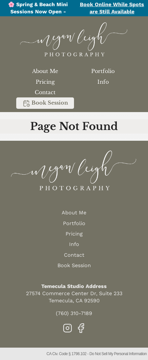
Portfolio (103, 71)
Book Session (45, 103)
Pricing (45, 82)
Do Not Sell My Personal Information (118, 354)
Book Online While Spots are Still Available (112, 8)
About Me (45, 71)
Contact (45, 92)
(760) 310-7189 (74, 313)
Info (103, 82)
